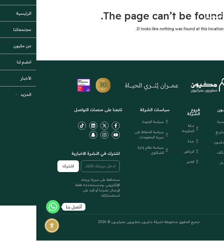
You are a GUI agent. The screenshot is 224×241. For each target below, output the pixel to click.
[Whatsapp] (16, 207)
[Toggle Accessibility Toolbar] (15, 225)
